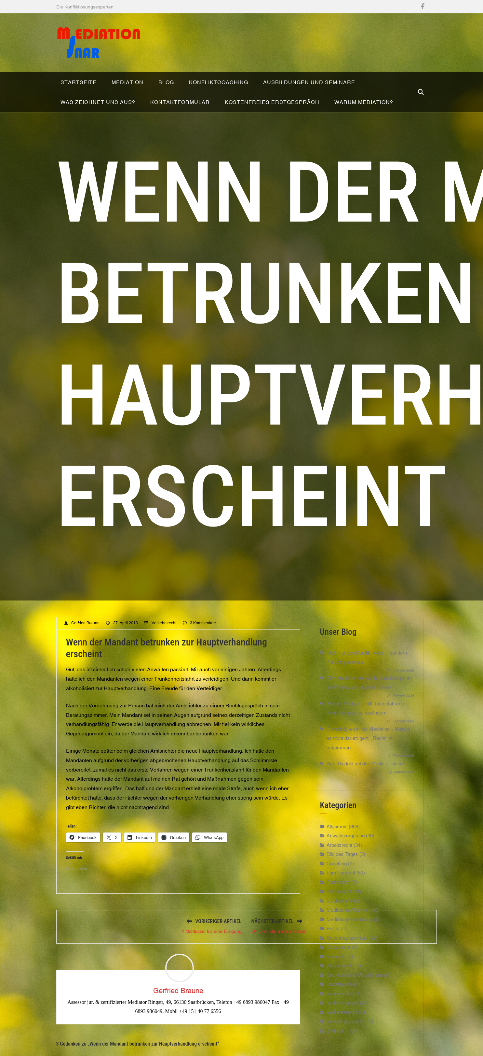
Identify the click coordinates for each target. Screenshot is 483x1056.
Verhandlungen (342, 1022)
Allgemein (337, 845)
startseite (336, 975)
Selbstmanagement (347, 957)
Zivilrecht (336, 1050)
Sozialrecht (338, 966)
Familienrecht (341, 892)
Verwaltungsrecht (345, 1040)
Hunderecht (339, 910)
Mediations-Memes (347, 929)
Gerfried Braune (85, 642)
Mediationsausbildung (349, 938)
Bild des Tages (342, 873)
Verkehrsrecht (164, 642)
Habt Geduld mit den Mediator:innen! (365, 783)
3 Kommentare (203, 642)
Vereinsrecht (340, 1013)
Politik (333, 947)
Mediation (337, 920)
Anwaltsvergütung (346, 855)
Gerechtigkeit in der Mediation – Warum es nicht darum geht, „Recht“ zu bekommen (368, 757)
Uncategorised (342, 1003)
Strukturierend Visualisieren (356, 994)
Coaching (337, 883)
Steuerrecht (339, 985)
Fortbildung (338, 901)
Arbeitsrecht (339, 864)
